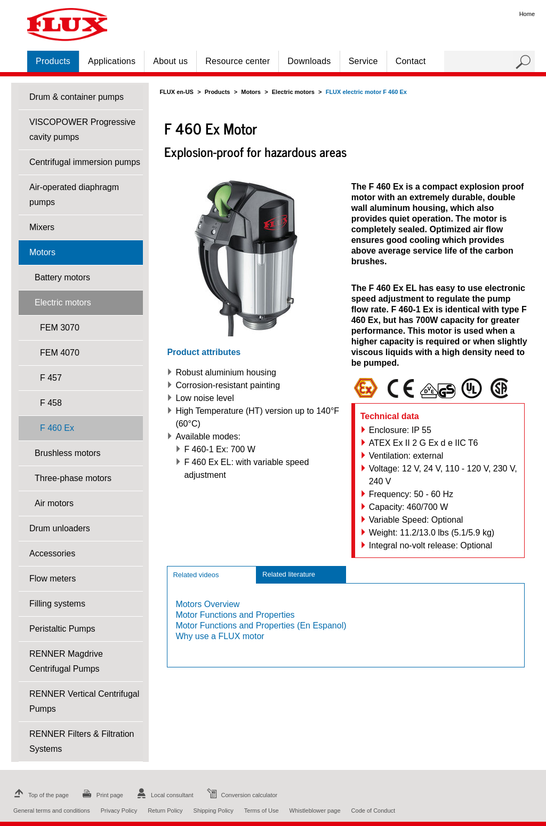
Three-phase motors (73, 478)
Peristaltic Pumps (62, 628)
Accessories (52, 553)
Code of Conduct (373, 810)
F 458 (51, 402)
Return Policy (165, 810)
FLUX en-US (176, 92)
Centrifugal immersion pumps (84, 162)
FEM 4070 (59, 352)
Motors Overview (207, 604)
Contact (411, 61)
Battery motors (62, 277)
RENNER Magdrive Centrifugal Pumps (66, 661)
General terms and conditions (51, 810)
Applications (111, 61)
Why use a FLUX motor (219, 636)
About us (170, 61)
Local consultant (164, 795)
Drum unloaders (59, 528)
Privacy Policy (119, 810)
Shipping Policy (214, 810)
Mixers (41, 227)
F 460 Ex (57, 427)
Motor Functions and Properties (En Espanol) (260, 625)
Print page (101, 795)
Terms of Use (261, 810)
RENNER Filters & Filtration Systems (81, 741)
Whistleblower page (315, 810)
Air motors (54, 503)
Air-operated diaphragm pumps (74, 195)
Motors (42, 252)
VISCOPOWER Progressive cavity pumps (82, 129)
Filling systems (57, 603)
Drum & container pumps (76, 96)
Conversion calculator (241, 795)
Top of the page (40, 795)
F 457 (51, 377)
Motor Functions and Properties (234, 614)
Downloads (309, 61)
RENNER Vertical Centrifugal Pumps (84, 701)
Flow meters (52, 578)
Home (527, 14)
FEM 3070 (59, 327)
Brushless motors (68, 453)
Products (53, 61)
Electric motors (63, 302)
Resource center (237, 61)
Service (363, 61)
